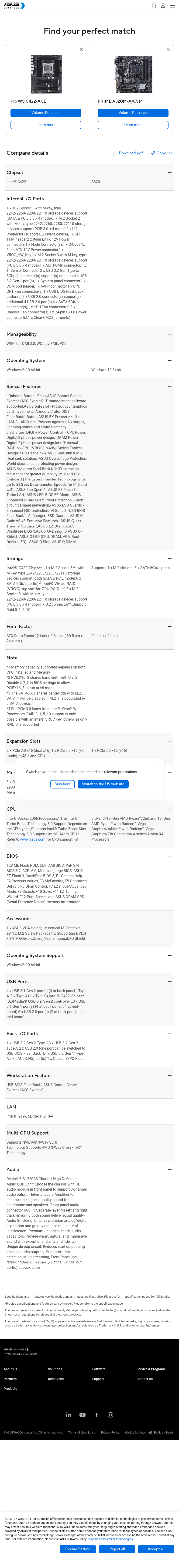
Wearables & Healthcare (20, 1492)
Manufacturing (57, 1408)
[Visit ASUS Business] (17, 1350)
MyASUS (98, 1373)
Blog (51, 1479)
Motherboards (13, 1457)
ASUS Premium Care (150, 1373)
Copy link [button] (161, 153)
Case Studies (56, 1465)
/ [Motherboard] (39, 1350)
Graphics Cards (14, 1464)
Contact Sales (146, 1416)
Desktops (10, 1429)
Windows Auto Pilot (105, 1394)
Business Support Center (108, 1412)
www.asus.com (32, 839)
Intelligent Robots (15, 1499)
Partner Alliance (14, 1398)
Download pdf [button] (127, 153)
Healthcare (55, 1401)
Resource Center (59, 1458)
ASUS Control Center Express (111, 1387)
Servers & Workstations (19, 1450)
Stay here (63, 784)
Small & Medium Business (65, 1373)
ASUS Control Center (105, 1380)
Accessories (12, 1506)
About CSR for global (17, 1380)
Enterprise (54, 1380)
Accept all (156, 1549)
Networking (11, 1478)
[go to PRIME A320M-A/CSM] (133, 75)
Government (56, 1440)
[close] (158, 764)
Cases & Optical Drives (19, 1485)
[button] (154, 5)
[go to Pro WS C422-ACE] (45, 75)
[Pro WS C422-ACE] (45, 100)
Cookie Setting (77, 1549)
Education (54, 1387)
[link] (45, 125)
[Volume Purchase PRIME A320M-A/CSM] (133, 113)
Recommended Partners (20, 1405)
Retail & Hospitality (60, 1394)
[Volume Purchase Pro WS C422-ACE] (45, 113)
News (52, 1472)
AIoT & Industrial (15, 1471)
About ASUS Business (18, 1373)
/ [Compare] (56, 1350)
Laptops (9, 1422)
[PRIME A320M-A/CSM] (133, 100)
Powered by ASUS (148, 1391)
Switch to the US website (103, 784)
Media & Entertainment (63, 1426)
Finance (53, 1433)
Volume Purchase (148, 1409)
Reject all (117, 1549)
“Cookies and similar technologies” (111, 1539)
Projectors (10, 1443)
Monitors (9, 1436)
